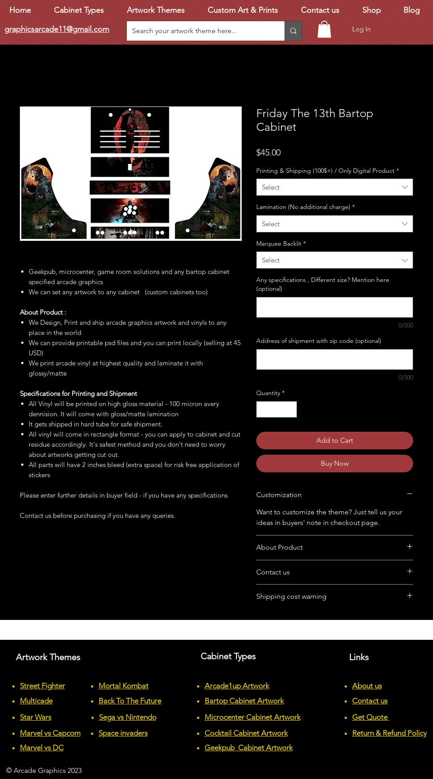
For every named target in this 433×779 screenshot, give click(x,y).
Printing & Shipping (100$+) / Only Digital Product (327, 171)
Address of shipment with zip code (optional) (318, 341)
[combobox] (334, 187)
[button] (324, 29)
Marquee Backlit (281, 243)
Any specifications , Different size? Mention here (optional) (322, 284)
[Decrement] (263, 409)
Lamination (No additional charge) (305, 207)
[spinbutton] (277, 409)
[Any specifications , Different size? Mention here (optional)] (335, 307)
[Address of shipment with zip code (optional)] (335, 359)
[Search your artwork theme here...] (199, 31)
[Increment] (290, 409)
